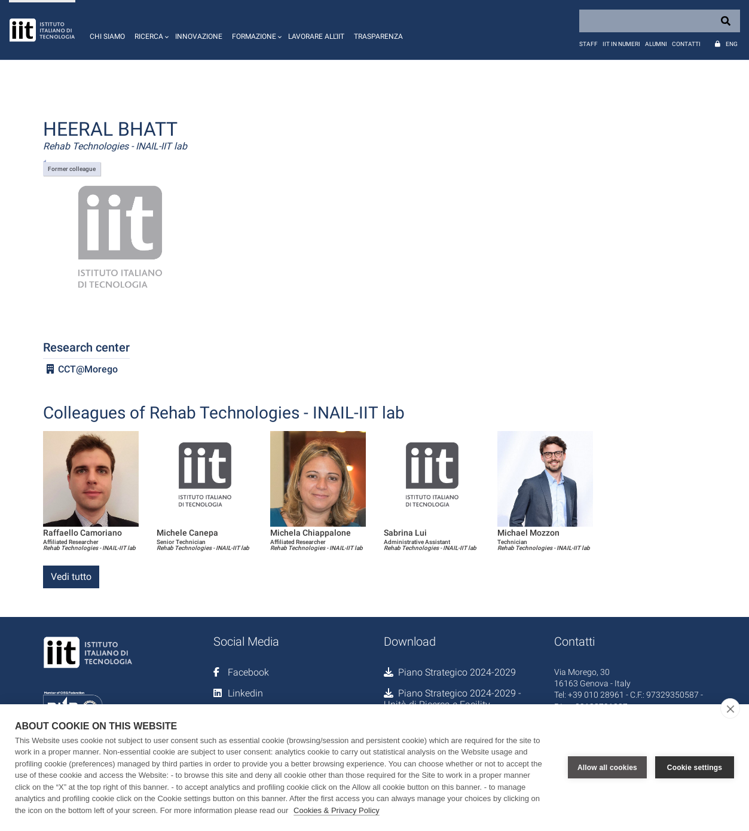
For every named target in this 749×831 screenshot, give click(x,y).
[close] (730, 708)
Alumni (656, 44)
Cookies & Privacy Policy (337, 810)
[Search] (659, 21)
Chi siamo (107, 36)
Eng (732, 44)
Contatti (686, 44)
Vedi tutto (71, 576)
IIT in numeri (621, 44)
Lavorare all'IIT (316, 36)
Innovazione (198, 36)
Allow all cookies (607, 767)
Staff (588, 44)
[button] (150, 30)
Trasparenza (378, 36)
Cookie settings (694, 767)
